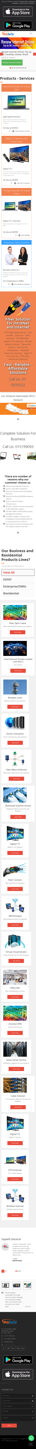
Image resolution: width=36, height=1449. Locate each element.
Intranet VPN (15, 1023)
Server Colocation (15, 733)
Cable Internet (18, 1095)
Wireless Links (15, 697)
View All (9, 572)
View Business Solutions (21, 284)
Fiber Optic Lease (17, 623)
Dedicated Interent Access (18, 805)
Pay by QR (31, 3)
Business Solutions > (11, 270)
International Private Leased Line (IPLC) (18, 660)
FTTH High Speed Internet (15, 332)
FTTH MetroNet (22, 338)
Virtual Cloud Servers (16, 951)
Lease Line (19, 335)
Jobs (26, 3)
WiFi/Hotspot (15, 915)
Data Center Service (16, 1059)
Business (32, 1)
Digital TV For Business (13, 341)
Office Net (15, 987)
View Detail (17, 632)
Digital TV (15, 843)
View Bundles (24, 235)
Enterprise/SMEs (14, 586)
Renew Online (25, 1)
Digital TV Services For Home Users (16, 140)
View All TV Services (22, 183)
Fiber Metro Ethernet (16, 769)
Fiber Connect (15, 879)
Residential (15, 3)
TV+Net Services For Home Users (16, 192)
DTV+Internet (15, 1170)
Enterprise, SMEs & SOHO (16, 242)
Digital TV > (8, 169)
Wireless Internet (15, 1206)
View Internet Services (21, 131)
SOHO (7, 579)
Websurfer (16, 1439)
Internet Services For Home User (16, 88)
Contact (21, 3)
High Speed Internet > (12, 117)
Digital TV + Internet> (12, 221)
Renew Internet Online (12, 62)
